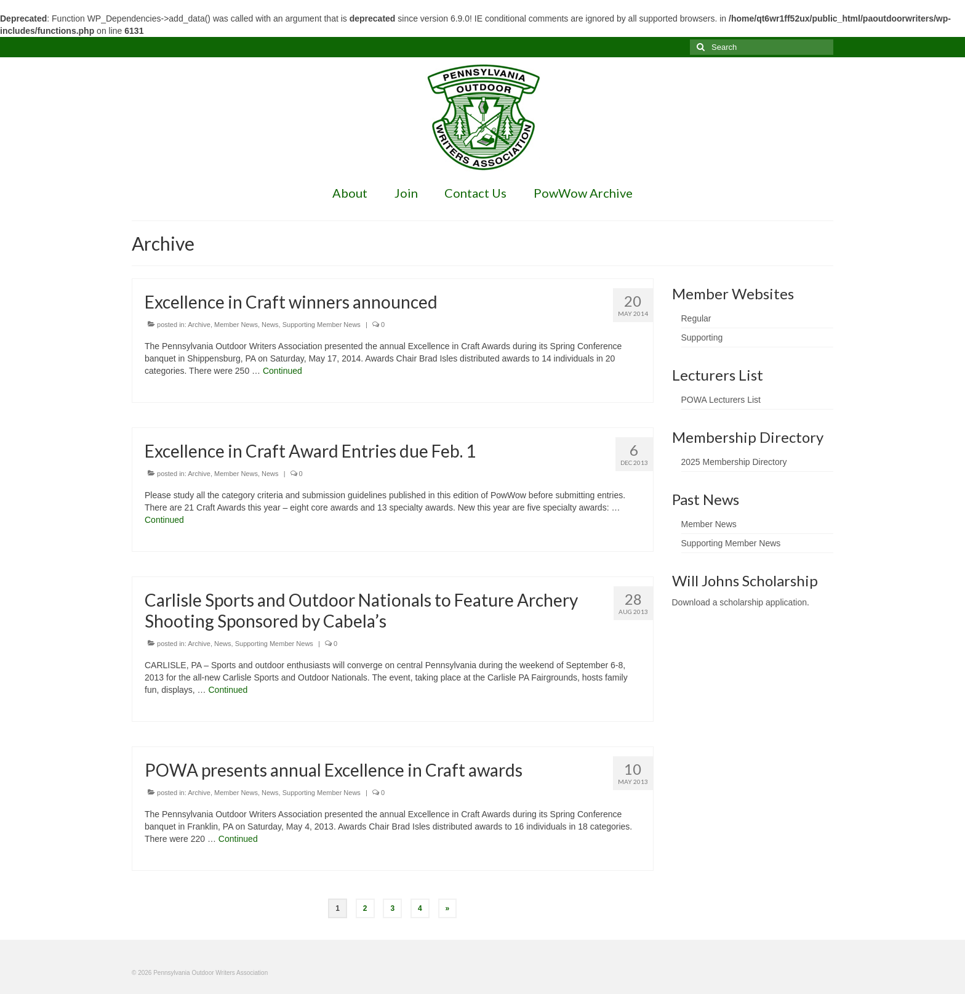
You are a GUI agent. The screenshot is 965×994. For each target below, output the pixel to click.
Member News (236, 324)
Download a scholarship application (739, 602)
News (270, 324)
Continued (282, 371)
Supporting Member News (321, 324)
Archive (199, 324)
